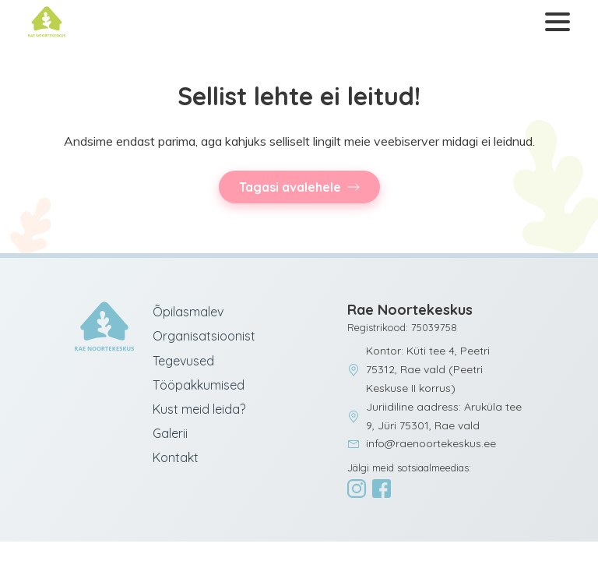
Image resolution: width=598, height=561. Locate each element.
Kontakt (176, 457)
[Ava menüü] (554, 22)
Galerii (170, 433)
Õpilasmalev (188, 311)
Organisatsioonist (204, 336)
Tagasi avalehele (290, 187)
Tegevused (183, 361)
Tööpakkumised (198, 385)
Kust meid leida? (199, 409)
